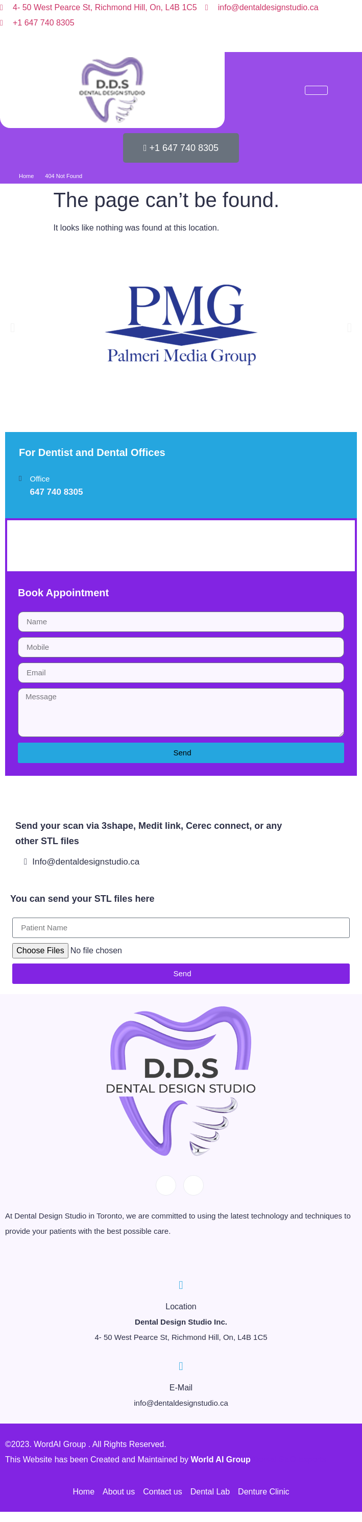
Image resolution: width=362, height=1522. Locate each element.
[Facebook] (169, 40)
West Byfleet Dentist (42, 783)
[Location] (181, 1285)
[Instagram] (192, 40)
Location (181, 1306)
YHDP (36, 545)
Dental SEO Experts (289, 1459)
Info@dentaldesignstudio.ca (81, 862)
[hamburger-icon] (316, 90)
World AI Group (221, 1459)
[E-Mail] (181, 1366)
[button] (12, 327)
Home (26, 176)
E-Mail (181, 1387)
